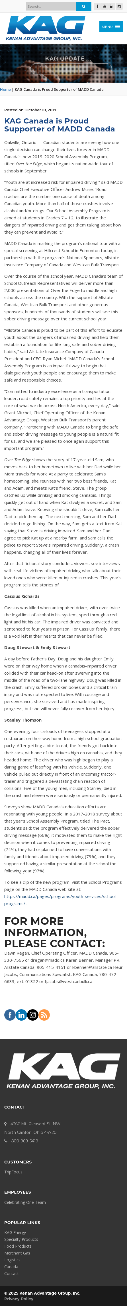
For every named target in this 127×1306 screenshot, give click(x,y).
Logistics (12, 1259)
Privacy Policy (18, 1298)
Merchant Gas (17, 1253)
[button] (107, 26)
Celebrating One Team (25, 1202)
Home (5, 89)
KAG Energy (15, 1232)
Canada (11, 1266)
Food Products (18, 1246)
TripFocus (13, 1172)
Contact (11, 1273)
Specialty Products (21, 1239)
